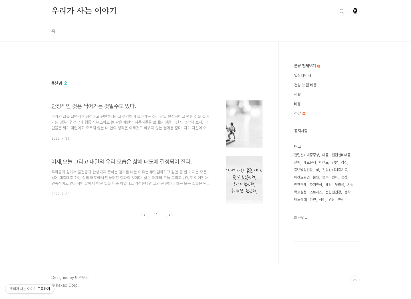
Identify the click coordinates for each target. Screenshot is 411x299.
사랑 (350, 185)
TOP (355, 279)
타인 (313, 199)
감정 (344, 162)
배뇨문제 (309, 162)
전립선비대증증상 (306, 155)
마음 (325, 155)
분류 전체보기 (307, 66)
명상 (332, 199)
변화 (335, 177)
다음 (169, 214)
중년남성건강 (303, 170)
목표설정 (300, 192)
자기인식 (316, 185)
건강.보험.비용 (305, 85)
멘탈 (335, 162)
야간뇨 (324, 162)
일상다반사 (302, 75)
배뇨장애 (300, 199)
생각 (347, 192)
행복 (325, 177)
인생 (341, 199)
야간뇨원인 (302, 177)
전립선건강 (333, 192)
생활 (297, 94)
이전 (144, 214)
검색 (342, 11)
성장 (344, 177)
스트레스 (316, 192)
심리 (322, 199)
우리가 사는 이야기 (84, 11)
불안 (316, 177)
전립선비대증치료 (334, 170)
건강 (299, 113)
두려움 (339, 185)
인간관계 (300, 185)
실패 (297, 162)
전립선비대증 (341, 155)
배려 (328, 185)
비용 (297, 104)
